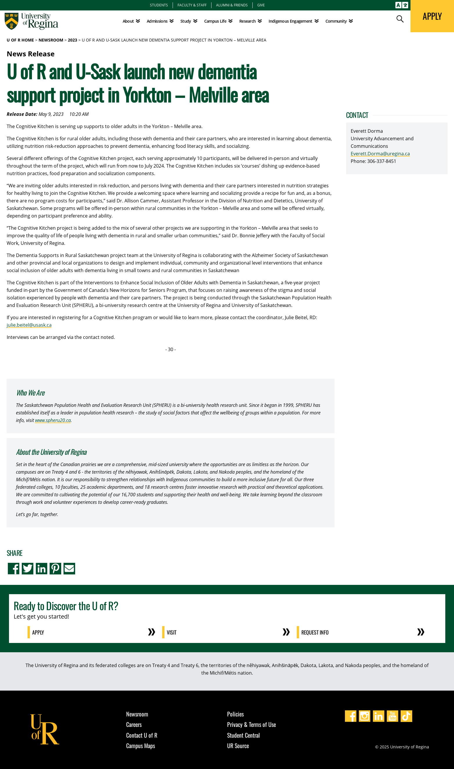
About (128, 21)
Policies (235, 713)
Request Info (315, 632)
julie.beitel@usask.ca (29, 325)
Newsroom (51, 40)
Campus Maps (140, 745)
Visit (171, 632)
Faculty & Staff (192, 5)
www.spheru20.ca (53, 420)
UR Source (238, 745)
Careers (134, 724)
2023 (72, 40)
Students (159, 5)
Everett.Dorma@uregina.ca (380, 153)
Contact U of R (141, 735)
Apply (38, 632)
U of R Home (20, 40)
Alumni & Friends (232, 5)
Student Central (243, 735)
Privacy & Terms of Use (251, 724)
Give (261, 5)
